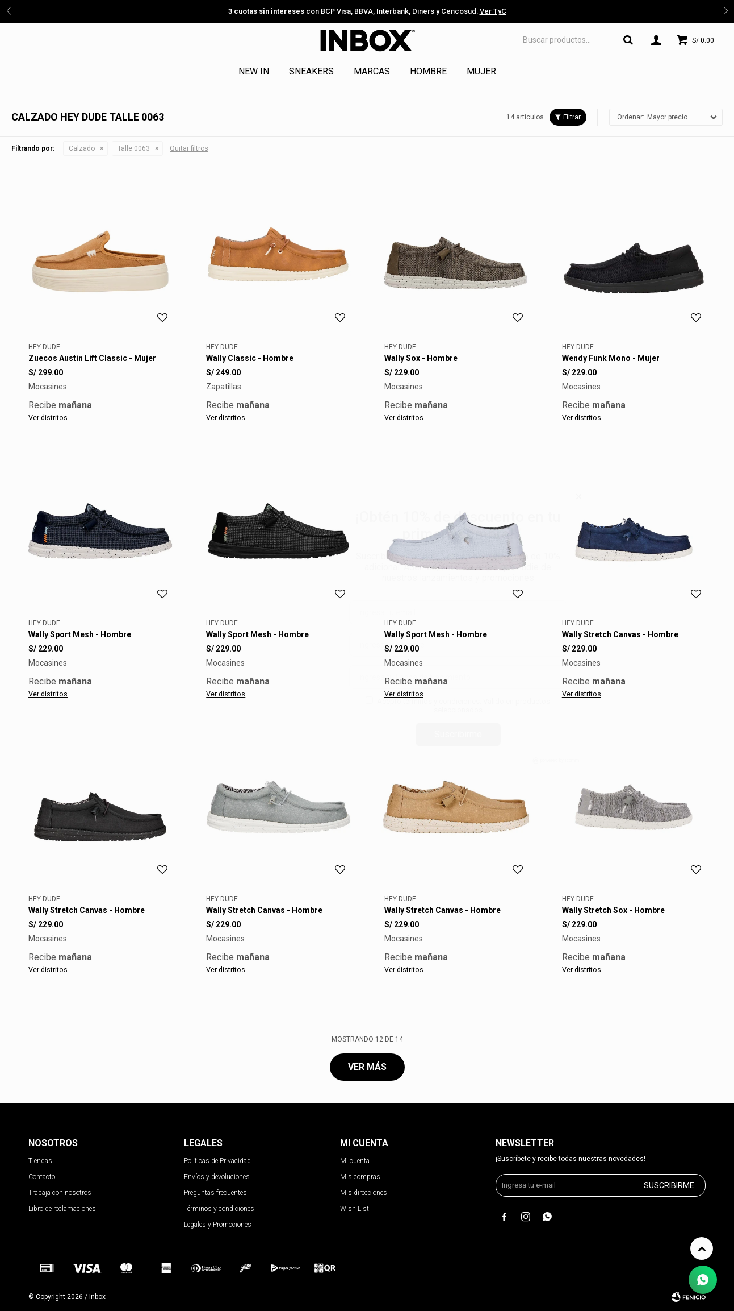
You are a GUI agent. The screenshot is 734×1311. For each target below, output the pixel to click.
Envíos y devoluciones (217, 1177)
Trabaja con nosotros (59, 1193)
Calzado (82, 148)
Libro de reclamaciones (62, 1209)
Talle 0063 (134, 148)
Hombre (428, 71)
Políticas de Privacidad (217, 1161)
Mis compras (360, 1177)
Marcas (372, 71)
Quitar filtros (189, 148)
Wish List (354, 1209)
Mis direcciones (363, 1193)
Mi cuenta (355, 1161)
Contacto (41, 1177)
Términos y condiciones (219, 1209)
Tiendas (40, 1161)
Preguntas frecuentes (215, 1193)
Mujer (481, 71)
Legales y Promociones (217, 1225)
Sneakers (311, 71)
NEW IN (253, 71)
